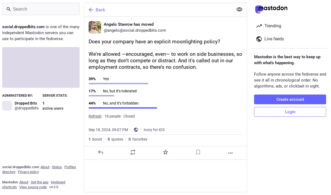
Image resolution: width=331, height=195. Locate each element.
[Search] (41, 9)
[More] (230, 153)
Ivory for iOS (154, 130)
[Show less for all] (239, 9)
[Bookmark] (198, 152)
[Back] (158, 10)
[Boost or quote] (133, 152)
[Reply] (100, 152)
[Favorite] (165, 152)
